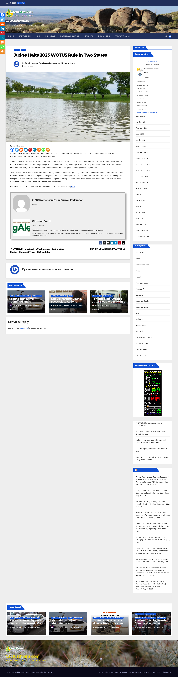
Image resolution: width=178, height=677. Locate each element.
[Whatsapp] (43, 150)
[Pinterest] (30, 150)
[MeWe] (35, 150)
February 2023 (142, 152)
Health (139, 277)
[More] (48, 150)
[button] (166, 36)
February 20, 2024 (61, 627)
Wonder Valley (142, 349)
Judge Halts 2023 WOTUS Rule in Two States (60, 55)
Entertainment (142, 265)
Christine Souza (41, 221)
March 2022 (141, 218)
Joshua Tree (141, 289)
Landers (139, 295)
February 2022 (142, 224)
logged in (24, 328)
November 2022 (143, 170)
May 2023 (140, 134)
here (73, 187)
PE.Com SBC (104, 36)
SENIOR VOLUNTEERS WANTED (107, 249)
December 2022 (143, 164)
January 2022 (142, 230)
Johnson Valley (142, 283)
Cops (12, 295)
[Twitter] (17, 150)
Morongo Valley (142, 307)
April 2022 (140, 212)
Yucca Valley (37, 295)
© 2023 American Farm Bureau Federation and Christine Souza (49, 63)
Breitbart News (146, 470)
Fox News (50, 36)
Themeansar (47, 672)
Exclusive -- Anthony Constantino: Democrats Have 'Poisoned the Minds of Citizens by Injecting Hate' (152, 526)
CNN (39, 36)
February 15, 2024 (144, 627)
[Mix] (39, 150)
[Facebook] (12, 150)
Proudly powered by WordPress (17, 672)
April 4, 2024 (17, 627)
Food (138, 271)
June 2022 (140, 200)
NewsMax (88, 36)
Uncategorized (142, 343)
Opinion (139, 319)
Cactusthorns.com (19, 21)
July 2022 (140, 194)
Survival (139, 331)
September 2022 (143, 182)
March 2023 (141, 146)
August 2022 (141, 188)
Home (11, 36)
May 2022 (140, 206)
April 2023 (140, 140)
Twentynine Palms (144, 337)
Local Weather (152, 61)
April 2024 (140, 122)
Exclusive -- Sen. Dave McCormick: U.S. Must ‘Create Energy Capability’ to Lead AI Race (152, 550)
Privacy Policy (122, 36)
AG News (17, 50)
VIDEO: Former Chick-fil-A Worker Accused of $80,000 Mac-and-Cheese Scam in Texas (153, 515)
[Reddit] (21, 150)
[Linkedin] (26, 150)
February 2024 (142, 128)
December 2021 (143, 236)
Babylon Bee (25, 36)
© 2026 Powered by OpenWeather (147, 112)
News (23, 50)
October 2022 (142, 176)
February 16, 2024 (103, 627)
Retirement (141, 325)
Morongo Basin (20, 295)
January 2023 (142, 158)
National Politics (69, 36)
